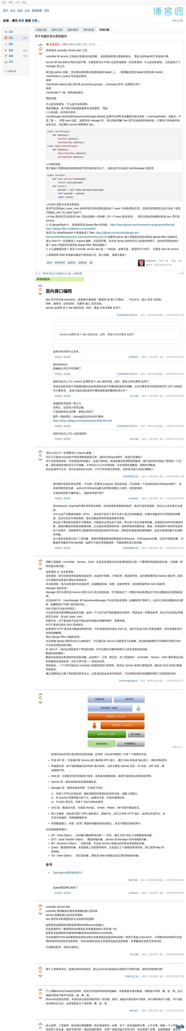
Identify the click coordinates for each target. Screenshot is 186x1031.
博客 (11, 44)
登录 (21, 20)
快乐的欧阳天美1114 (127, 315)
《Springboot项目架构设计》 (67, 872)
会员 (17, 2)
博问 (11, 38)
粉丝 (20, 10)
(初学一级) (158, 357)
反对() (66, 357)
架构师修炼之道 (130, 476)
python (72, 262)
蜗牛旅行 (134, 1010)
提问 (25, 38)
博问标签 (88, 29)
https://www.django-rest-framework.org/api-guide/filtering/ (142, 224)
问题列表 (41, 29)
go (91, 262)
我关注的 (57, 29)
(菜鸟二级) (158, 476)
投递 (25, 50)
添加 (25, 55)
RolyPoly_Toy (132, 976)
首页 (4, 2)
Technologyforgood (128, 681)
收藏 (11, 55)
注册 (34, 20)
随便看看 (37, 10)
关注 (12, 10)
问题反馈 (12, 71)
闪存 (11, 31)
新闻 (11, 2)
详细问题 (104, 29)
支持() (58, 357)
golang (82, 262)
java (49, 262)
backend (60, 262)
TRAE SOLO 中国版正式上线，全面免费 (62, 273)
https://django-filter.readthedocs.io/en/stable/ (71, 228)
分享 (181, 273)
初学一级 (163, 261)
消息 (46, 10)
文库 (11, 61)
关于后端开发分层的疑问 (51, 36)
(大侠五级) (158, 681)
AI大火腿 (134, 396)
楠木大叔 (133, 880)
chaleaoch (151, 261)
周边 (24, 2)
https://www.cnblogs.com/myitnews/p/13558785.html (82, 420)
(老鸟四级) (158, 315)
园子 (5, 10)
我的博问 (73, 29)
